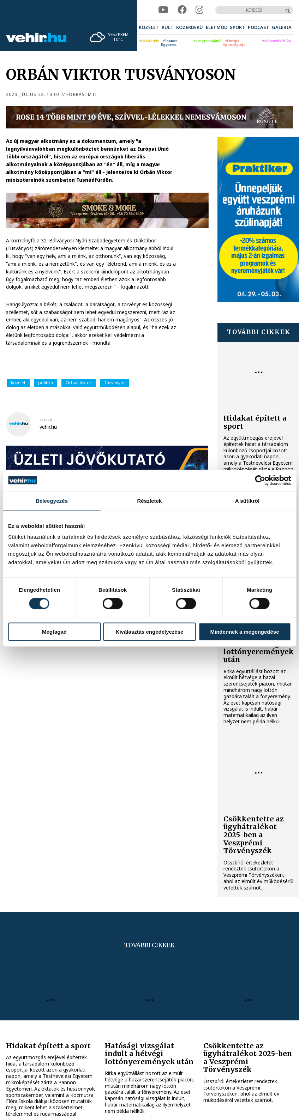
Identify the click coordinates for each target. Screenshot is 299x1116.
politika (45, 383)
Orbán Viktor (78, 383)
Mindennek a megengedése (244, 632)
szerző (46, 420)
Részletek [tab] (149, 500)
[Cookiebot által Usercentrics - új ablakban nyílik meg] (260, 480)
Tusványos (114, 383)
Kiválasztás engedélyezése (150, 632)
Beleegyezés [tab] (52, 500)
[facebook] (182, 10)
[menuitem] (149, 27)
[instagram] (199, 10)
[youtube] (163, 10)
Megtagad (54, 632)
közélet (18, 383)
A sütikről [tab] (247, 500)
